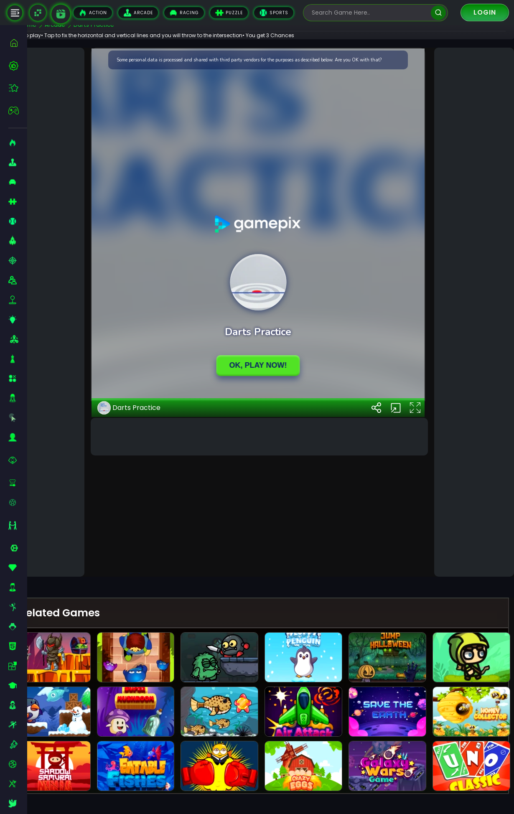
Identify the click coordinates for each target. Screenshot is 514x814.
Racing (184, 12)
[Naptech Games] (37, 12)
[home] (17, 43)
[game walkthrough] (60, 14)
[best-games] (17, 66)
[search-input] (369, 12)
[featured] (17, 88)
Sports (273, 12)
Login (484, 12)
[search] (438, 12)
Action (93, 12)
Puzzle (229, 12)
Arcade (138, 12)
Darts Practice (149, 551)
